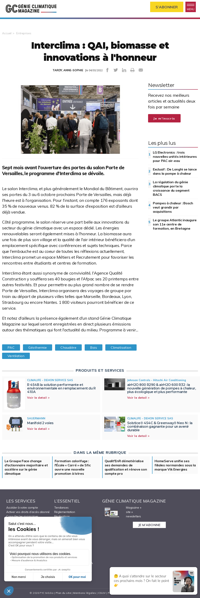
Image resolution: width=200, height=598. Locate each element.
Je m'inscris (164, 118)
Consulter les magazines (22, 516)
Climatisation (121, 347)
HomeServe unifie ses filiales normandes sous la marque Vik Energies (175, 465)
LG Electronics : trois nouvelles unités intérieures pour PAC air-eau (175, 156)
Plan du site (63, 592)
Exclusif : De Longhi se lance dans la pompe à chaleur (175, 171)
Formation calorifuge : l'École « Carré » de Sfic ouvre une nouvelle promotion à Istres (73, 467)
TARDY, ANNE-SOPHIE (68, 70)
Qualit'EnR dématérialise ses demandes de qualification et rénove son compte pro (126, 467)
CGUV (102, 592)
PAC (11, 347)
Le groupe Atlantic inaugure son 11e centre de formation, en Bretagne (175, 224)
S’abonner (167, 7)
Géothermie (37, 347)
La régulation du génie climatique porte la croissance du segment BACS (171, 188)
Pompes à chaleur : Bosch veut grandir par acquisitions (173, 207)
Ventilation (16, 356)
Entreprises (23, 33)
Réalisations (62, 516)
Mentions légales (84, 592)
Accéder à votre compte (22, 507)
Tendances (61, 507)
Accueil (6, 33)
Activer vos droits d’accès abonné (28, 512)
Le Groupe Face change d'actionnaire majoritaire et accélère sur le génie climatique (26, 467)
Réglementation (64, 512)
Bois (93, 347)
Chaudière (68, 347)
